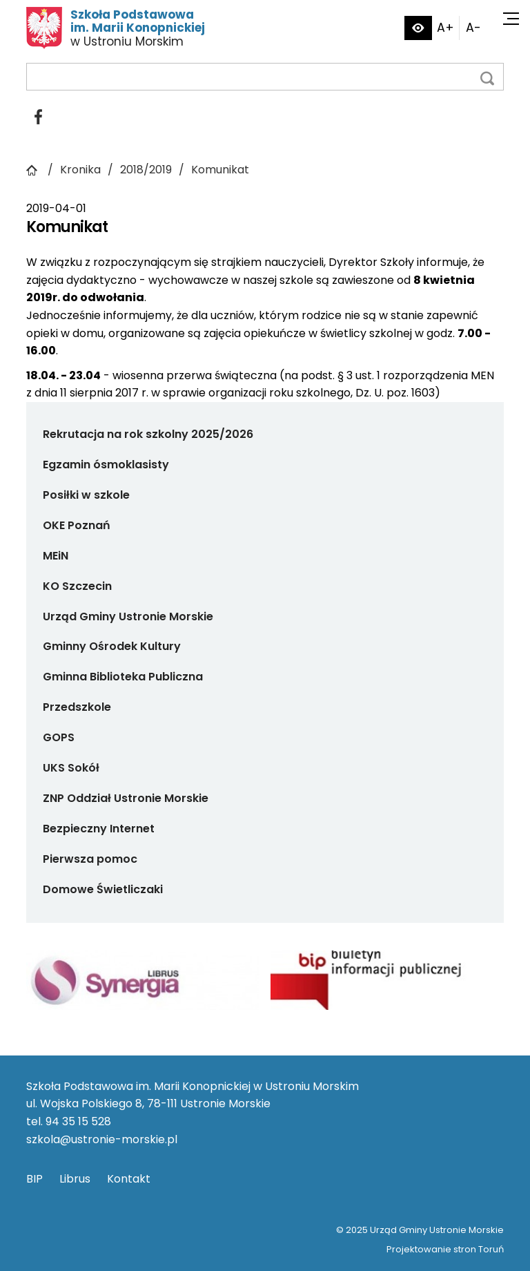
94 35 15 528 (78, 1121)
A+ (445, 27)
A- (473, 27)
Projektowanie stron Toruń (445, 1249)
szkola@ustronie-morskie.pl (101, 1139)
